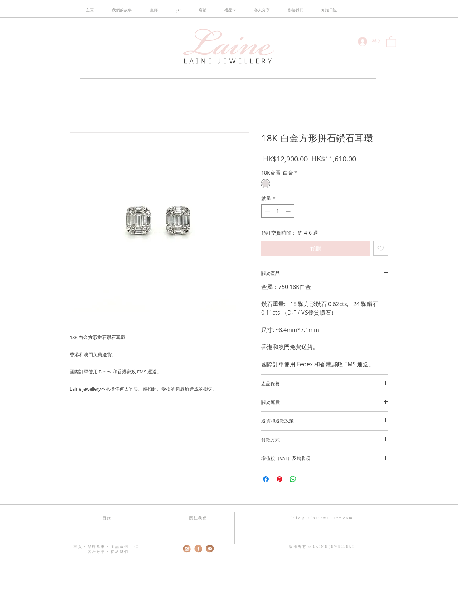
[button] (178, 10)
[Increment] (288, 211)
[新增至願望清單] (380, 248)
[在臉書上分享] (266, 479)
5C (137, 547)
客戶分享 (96, 552)
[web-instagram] (186, 548)
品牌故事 (97, 547)
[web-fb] (198, 548)
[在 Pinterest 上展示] (279, 479)
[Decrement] (266, 211)
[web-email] (209, 548)
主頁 (78, 547)
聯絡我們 (119, 552)
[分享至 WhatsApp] (293, 479)
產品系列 (120, 547)
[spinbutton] (277, 211)
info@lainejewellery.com (322, 517)
